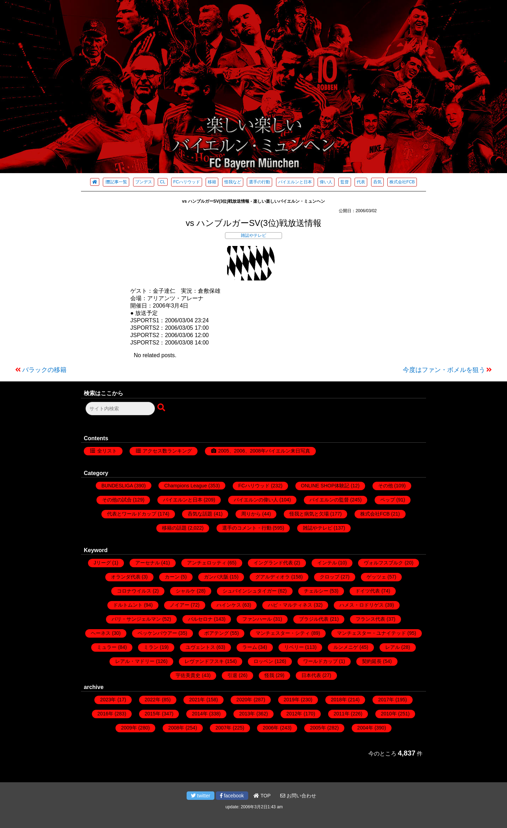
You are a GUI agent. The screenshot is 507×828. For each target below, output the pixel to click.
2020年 (244, 699)
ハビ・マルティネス (290, 605)
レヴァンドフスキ (204, 661)
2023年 (108, 699)
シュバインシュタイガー (250, 591)
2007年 (223, 728)
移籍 (212, 181)
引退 (232, 675)
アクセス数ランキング (167, 451)
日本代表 (311, 675)
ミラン (151, 647)
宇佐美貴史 (188, 675)
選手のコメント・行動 (246, 528)
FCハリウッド (186, 181)
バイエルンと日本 (295, 181)
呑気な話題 (200, 514)
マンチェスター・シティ (283, 633)
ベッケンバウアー (157, 633)
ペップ (387, 500)
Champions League (185, 485)
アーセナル (147, 562)
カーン (172, 577)
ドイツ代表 (367, 591)
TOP (262, 795)
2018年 (339, 699)
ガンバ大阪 (216, 577)
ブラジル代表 (313, 619)
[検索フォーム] (120, 408)
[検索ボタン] (162, 407)
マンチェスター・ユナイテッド (371, 633)
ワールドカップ (320, 661)
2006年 (270, 728)
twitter (200, 795)
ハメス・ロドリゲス (361, 605)
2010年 (389, 713)
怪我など (232, 181)
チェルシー (316, 591)
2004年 (365, 728)
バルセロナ (200, 619)
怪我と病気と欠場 (309, 514)
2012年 (294, 713)
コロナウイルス (134, 591)
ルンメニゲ (345, 647)
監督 (344, 181)
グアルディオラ (272, 577)
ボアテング (216, 633)
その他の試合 (117, 500)
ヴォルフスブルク (383, 562)
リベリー (294, 647)
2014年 (200, 713)
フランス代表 (370, 619)
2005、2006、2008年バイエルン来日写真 (264, 451)
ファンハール (257, 619)
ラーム (249, 647)
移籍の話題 (174, 528)
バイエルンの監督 (329, 500)
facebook (232, 795)
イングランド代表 (273, 562)
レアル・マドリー (135, 661)
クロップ (329, 577)
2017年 (386, 699)
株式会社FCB (402, 181)
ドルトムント (128, 605)
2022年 (153, 699)
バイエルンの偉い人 (256, 500)
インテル (327, 562)
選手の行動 (259, 181)
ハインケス (229, 605)
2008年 (176, 728)
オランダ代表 (125, 577)
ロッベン (263, 661)
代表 (361, 181)
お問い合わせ (298, 795)
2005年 (318, 728)
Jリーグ (102, 562)
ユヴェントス (200, 647)
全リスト (107, 451)
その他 (385, 485)
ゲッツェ (376, 577)
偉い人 (326, 181)
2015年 (153, 713)
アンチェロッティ (206, 562)
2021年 (197, 699)
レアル (392, 647)
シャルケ (185, 591)
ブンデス (143, 181)
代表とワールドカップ (131, 514)
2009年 (129, 728)
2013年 (247, 713)
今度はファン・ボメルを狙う (444, 369)
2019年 (292, 699)
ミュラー (107, 647)
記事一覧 (116, 181)
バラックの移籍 (44, 369)
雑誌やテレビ (253, 235)
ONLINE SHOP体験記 (325, 485)
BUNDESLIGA (117, 485)
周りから (251, 514)
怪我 (269, 675)
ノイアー (179, 605)
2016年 (105, 713)
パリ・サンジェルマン (136, 619)
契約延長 (372, 661)
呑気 (377, 181)
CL (162, 181)
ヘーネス (101, 633)
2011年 (342, 713)
